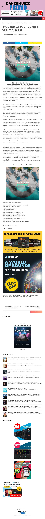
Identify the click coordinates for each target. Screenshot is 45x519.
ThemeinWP (28, 515)
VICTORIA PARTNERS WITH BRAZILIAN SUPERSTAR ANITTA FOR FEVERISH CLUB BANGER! (32, 306)
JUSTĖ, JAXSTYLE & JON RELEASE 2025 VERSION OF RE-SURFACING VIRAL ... (24, 394)
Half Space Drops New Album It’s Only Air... (17, 388)
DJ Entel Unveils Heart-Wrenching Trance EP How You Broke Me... (22, 400)
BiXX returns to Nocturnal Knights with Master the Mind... (20, 370)
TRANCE (12, 296)
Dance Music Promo (24, 34)
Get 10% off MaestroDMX (22, 326)
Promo (31, 295)
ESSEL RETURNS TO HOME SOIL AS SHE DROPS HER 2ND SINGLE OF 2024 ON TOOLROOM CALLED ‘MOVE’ (13, 306)
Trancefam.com (27, 296)
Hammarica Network (17, 295)
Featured (10, 295)
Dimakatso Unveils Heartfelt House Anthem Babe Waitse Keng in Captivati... (23, 412)
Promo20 (35, 295)
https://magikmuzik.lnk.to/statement (22, 85)
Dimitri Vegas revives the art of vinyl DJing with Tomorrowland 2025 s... (22, 376)
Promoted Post (6, 296)
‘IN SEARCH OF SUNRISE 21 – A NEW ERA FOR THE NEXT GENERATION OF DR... (24, 357)
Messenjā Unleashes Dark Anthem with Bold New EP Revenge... (21, 363)
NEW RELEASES (26, 295)
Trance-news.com (18, 296)
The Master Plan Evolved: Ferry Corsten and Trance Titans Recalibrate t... (23, 382)
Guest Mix (25, 142)
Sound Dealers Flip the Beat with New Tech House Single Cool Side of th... (23, 406)
